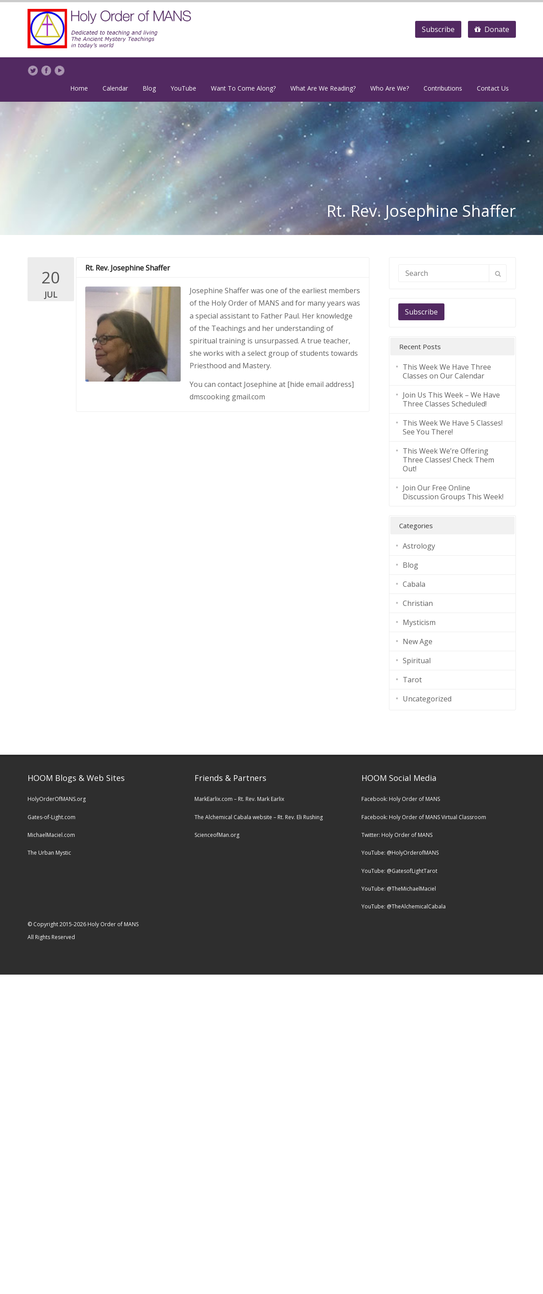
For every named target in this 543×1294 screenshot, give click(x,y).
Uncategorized (427, 698)
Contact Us (493, 88)
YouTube (183, 88)
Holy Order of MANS (414, 798)
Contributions (443, 88)
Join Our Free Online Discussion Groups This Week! (453, 491)
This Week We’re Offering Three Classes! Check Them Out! (448, 459)
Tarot (412, 679)
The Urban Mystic (49, 852)
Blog (149, 88)
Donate (492, 29)
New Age (417, 641)
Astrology (419, 545)
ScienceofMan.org (216, 834)
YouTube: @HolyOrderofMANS (400, 852)
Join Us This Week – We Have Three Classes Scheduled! (451, 399)
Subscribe (438, 29)
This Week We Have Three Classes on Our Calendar (447, 371)
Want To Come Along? (243, 88)
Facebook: (375, 798)
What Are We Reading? (323, 88)
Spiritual (417, 660)
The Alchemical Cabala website (233, 816)
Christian (418, 603)
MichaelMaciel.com (51, 834)
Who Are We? (389, 88)
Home (79, 88)
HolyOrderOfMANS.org (57, 798)
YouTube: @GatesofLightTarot (399, 870)
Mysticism (419, 622)
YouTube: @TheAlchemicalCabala (403, 906)
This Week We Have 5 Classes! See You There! (453, 427)
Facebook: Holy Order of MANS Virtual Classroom (423, 816)
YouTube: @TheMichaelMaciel (398, 888)
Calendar (115, 88)
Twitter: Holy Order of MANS (396, 834)
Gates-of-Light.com (51, 816)
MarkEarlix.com (213, 798)
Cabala (414, 584)
